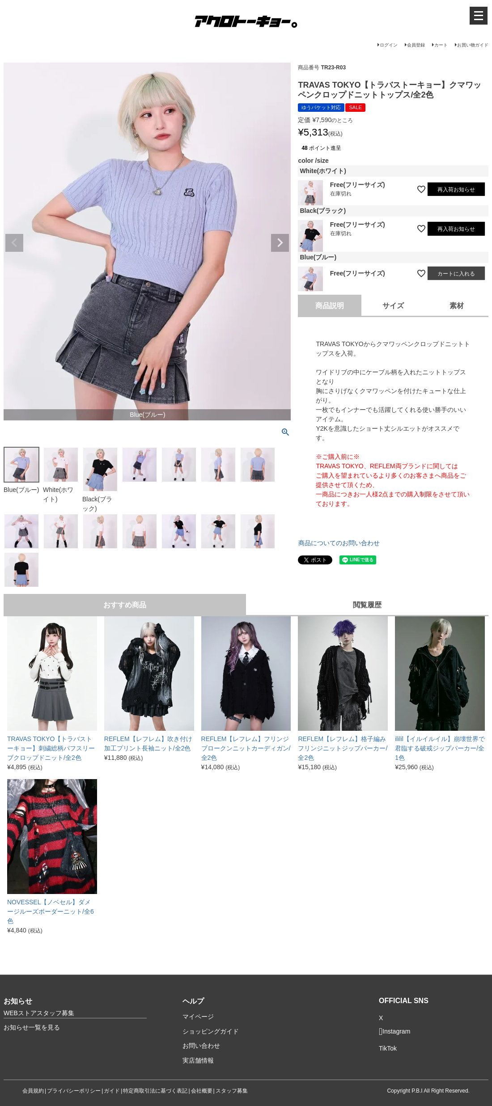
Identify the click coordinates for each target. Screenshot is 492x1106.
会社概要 (201, 1091)
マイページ (198, 1016)
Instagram (394, 1031)
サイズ (393, 305)
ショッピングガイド (210, 1031)
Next (280, 243)
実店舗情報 (198, 1060)
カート (441, 44)
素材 (457, 305)
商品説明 (329, 305)
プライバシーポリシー (74, 1091)
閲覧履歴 (367, 605)
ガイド (112, 1091)
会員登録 (416, 44)
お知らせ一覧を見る (32, 1027)
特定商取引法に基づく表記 (155, 1091)
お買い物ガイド (472, 44)
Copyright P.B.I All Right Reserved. (428, 1090)
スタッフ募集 (232, 1091)
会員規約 (33, 1091)
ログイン (389, 44)
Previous (14, 243)
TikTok (388, 1048)
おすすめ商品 (124, 605)
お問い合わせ (201, 1045)
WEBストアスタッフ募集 (39, 1013)
